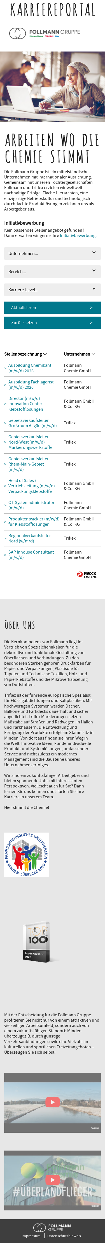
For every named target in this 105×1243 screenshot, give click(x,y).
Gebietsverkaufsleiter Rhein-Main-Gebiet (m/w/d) (28, 464)
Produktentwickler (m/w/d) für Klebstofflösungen (34, 522)
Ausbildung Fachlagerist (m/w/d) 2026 (30, 385)
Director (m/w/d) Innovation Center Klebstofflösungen (25, 404)
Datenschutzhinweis (64, 1235)
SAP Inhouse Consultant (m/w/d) (31, 555)
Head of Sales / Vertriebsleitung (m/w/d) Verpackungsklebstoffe (31, 486)
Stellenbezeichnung (25, 354)
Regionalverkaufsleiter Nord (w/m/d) (29, 538)
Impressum (31, 1235)
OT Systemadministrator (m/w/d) (31, 505)
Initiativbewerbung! (78, 235)
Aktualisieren (23, 307)
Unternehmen (79, 354)
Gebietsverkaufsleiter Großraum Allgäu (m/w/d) (32, 423)
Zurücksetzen (24, 323)
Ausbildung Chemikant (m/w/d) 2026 (29, 368)
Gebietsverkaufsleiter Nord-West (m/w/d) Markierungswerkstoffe (30, 442)
